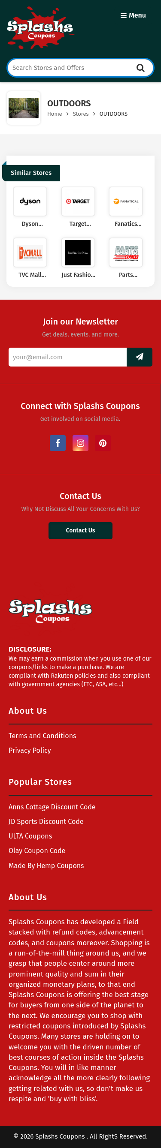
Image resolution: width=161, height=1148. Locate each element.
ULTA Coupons (30, 836)
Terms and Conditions (42, 736)
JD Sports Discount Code (46, 821)
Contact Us (80, 530)
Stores (81, 114)
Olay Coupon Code (37, 851)
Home (54, 114)
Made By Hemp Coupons (46, 866)
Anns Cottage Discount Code (52, 807)
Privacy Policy (30, 750)
